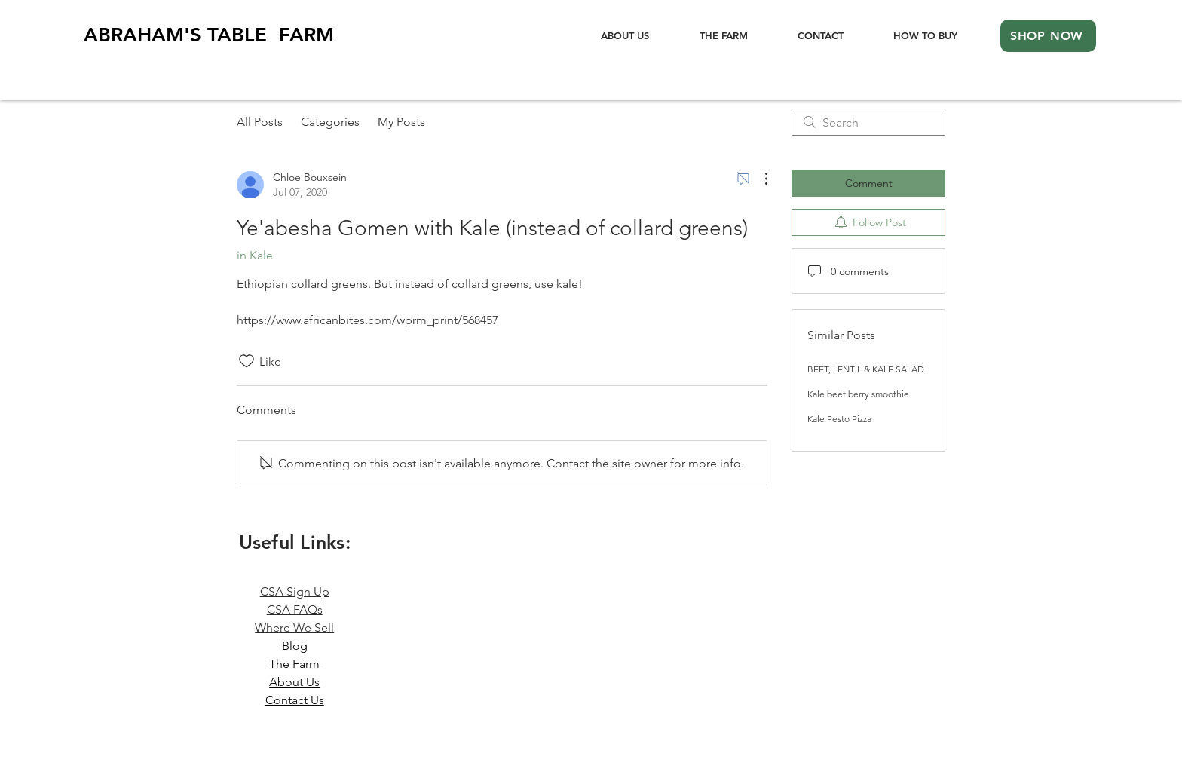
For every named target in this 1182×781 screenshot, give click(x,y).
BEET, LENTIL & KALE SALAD (865, 369)
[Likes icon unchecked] (246, 361)
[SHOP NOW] (1048, 36)
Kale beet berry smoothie (858, 394)
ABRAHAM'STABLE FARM (209, 35)
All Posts (260, 122)
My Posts (401, 122)
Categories (330, 122)
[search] (868, 122)
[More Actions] (758, 179)
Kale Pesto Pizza (839, 418)
